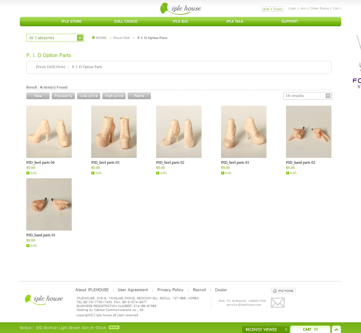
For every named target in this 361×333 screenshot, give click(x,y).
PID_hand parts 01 (41, 235)
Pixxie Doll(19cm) (50, 67)
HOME (99, 38)
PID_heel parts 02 (170, 162)
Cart (336, 8)
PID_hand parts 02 (300, 162)
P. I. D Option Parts (152, 38)
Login (292, 8)
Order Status (319, 8)
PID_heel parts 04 (40, 162)
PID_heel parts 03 (105, 162)
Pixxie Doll (121, 38)
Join (303, 8)
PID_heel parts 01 (235, 162)
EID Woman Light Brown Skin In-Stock (71, 327)
